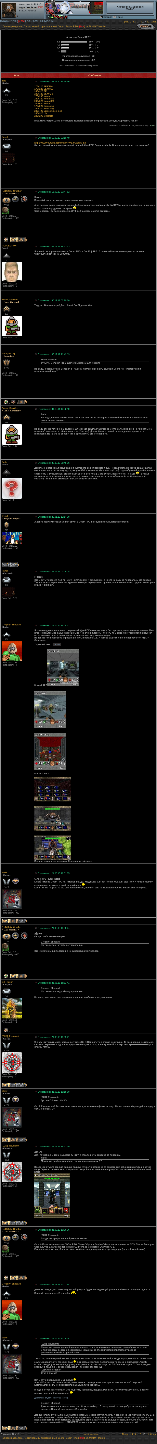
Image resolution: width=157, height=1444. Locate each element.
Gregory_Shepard (11, 624)
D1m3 (5, 516)
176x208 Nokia (42, 96)
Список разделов (12, 26)
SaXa (4, 462)
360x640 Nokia (42, 103)
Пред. (126, 21)
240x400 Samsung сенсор (48, 111)
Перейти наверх (90, 1434)
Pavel (5, 137)
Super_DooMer (10, 299)
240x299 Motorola (43, 116)
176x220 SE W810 (43, 89)
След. (154, 21)
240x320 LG (40, 113)
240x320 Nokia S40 (44, 98)
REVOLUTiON (9, 245)
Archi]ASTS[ (8, 353)
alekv (5, 872)
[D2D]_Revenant (10, 1036)
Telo (4, 80)
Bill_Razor (7, 982)
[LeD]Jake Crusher (12, 191)
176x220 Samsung (44, 106)
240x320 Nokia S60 (44, 101)
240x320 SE (40, 91)
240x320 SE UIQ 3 (43, 93)
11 (148, 21)
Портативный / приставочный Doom (44, 26)
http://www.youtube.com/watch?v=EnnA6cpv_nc (60, 143)
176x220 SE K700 (43, 86)
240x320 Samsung (44, 108)
